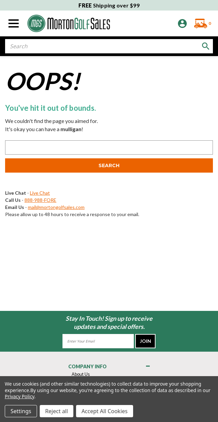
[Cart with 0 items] (200, 23)
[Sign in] (182, 23)
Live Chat (40, 193)
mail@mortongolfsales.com (56, 207)
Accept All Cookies (104, 411)
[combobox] (109, 46)
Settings (21, 411)
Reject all (56, 411)
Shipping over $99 (109, 5)
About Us (81, 375)
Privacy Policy (19, 396)
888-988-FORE (40, 200)
